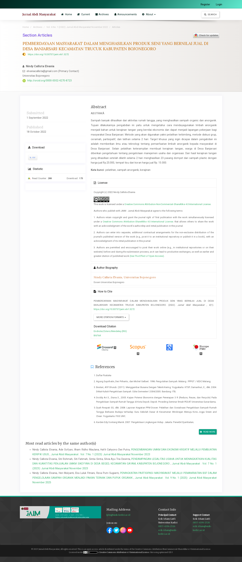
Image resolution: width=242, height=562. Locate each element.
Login (219, 4)
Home (67, 14)
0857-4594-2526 (166, 526)
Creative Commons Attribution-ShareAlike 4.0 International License (138, 221)
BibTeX (97, 335)
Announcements (126, 14)
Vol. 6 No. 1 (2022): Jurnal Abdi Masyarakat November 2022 (77, 27)
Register (205, 4)
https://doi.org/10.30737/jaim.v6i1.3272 (48, 54)
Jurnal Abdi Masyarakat (39, 14)
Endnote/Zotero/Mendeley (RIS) (110, 331)
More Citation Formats (111, 317)
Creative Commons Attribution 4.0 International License (124, 552)
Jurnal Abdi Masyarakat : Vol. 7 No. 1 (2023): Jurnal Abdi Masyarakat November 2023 (100, 454)
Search (210, 14)
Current (84, 14)
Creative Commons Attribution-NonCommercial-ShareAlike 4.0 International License (167, 204)
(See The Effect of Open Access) (147, 256)
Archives (102, 14)
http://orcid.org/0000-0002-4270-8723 (49, 80)
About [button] (149, 14)
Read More (207, 432)
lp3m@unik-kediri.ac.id (118, 515)
